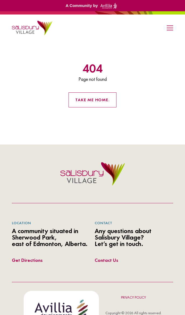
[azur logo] (92, 174)
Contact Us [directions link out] (106, 260)
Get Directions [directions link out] (27, 260)
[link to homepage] (32, 28)
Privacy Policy (133, 297)
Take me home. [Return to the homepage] (92, 100)
